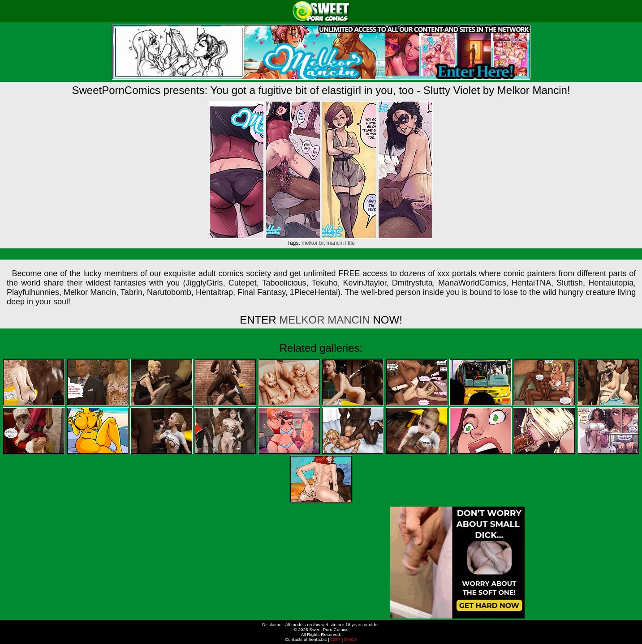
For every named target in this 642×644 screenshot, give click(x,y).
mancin (335, 243)
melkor (310, 243)
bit (322, 243)
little (350, 243)
